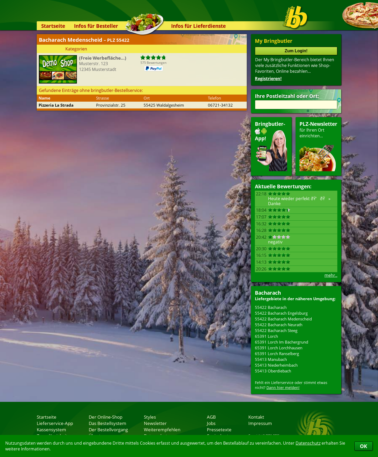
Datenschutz (308, 443)
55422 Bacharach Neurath (278, 324)
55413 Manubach (271, 359)
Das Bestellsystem (107, 423)
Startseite (53, 26)
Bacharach (268, 292)
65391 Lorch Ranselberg (277, 353)
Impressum (260, 423)
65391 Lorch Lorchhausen (278, 347)
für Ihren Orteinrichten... (318, 146)
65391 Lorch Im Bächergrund (281, 342)
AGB (211, 417)
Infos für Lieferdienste (198, 26)
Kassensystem (51, 429)
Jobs (211, 423)
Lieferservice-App (55, 423)
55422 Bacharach (271, 307)
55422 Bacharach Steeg (276, 330)
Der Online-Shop (105, 417)
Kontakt (256, 417)
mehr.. (330, 275)
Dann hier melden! (283, 387)
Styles (150, 417)
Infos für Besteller (96, 26)
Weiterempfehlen (162, 429)
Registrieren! (268, 78)
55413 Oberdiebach (273, 370)
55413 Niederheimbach (276, 365)
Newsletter (155, 423)
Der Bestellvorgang (108, 429)
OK (363, 446)
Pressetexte (219, 429)
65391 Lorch (266, 336)
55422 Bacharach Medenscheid (283, 318)
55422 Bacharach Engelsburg (281, 313)
